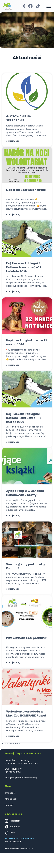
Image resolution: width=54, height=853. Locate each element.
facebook (12, 827)
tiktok (10, 833)
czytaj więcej (13, 140)
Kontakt (9, 805)
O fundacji (10, 792)
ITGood (29, 849)
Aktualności (11, 798)
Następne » (14, 743)
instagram (12, 821)
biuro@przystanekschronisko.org (21, 777)
